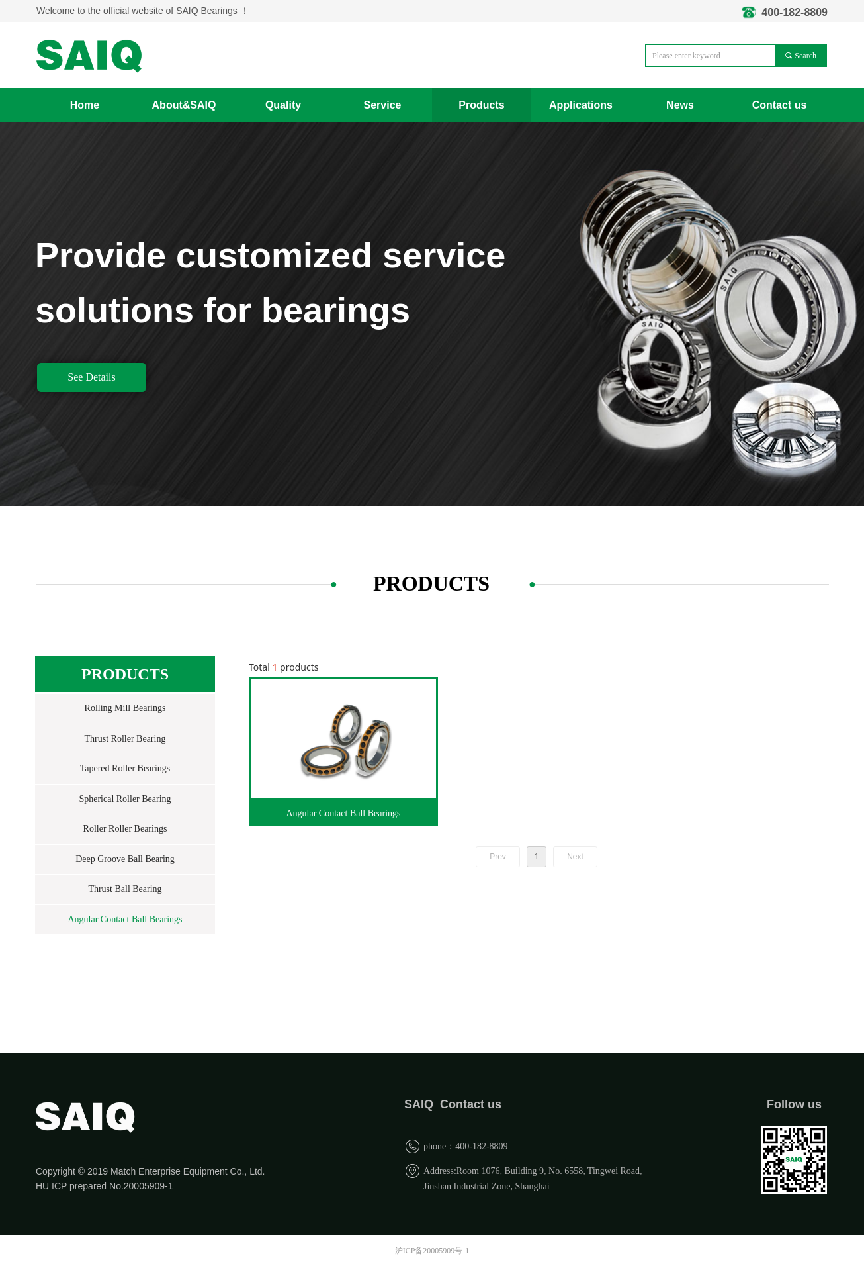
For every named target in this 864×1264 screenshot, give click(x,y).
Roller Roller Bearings (125, 829)
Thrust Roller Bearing (125, 739)
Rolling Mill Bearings (125, 708)
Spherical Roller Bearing (125, 799)
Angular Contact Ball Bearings (124, 919)
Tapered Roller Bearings (125, 768)
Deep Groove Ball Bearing (125, 859)
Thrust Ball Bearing (124, 889)
